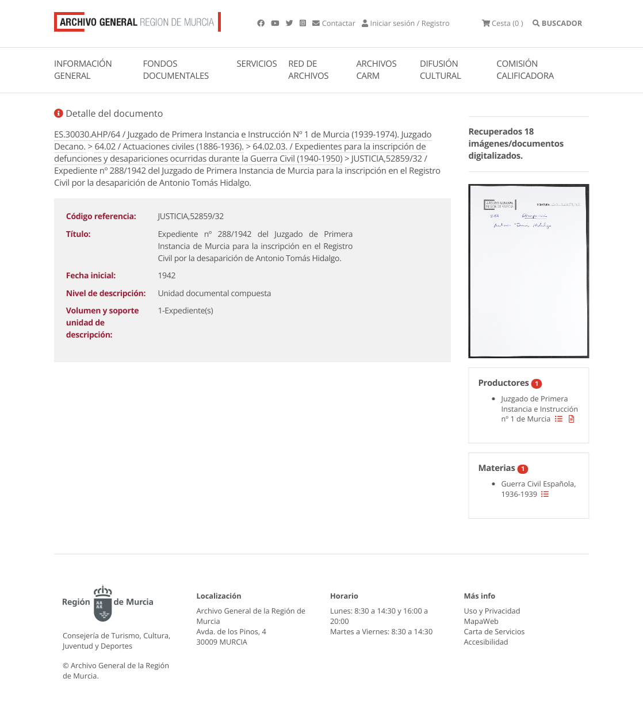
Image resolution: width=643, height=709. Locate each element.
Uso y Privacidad (492, 610)
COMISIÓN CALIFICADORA (525, 70)
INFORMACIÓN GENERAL (83, 70)
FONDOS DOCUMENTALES (176, 70)
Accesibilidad (486, 642)
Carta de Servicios (494, 631)
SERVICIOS (257, 64)
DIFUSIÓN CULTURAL (440, 70)
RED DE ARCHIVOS (308, 70)
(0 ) (502, 23)
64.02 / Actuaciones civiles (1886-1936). (169, 146)
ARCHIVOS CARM (376, 70)
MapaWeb (481, 621)
